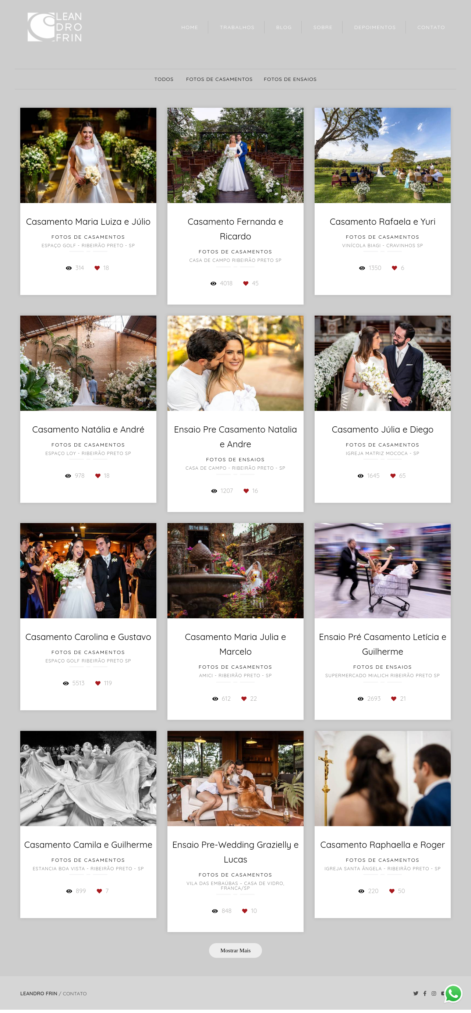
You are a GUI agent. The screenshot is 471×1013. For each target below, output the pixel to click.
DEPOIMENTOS (375, 27)
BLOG (284, 27)
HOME (189, 27)
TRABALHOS (237, 27)
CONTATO (431, 27)
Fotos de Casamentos (219, 79)
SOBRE (323, 27)
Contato (75, 993)
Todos (164, 79)
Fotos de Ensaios (290, 79)
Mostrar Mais (235, 950)
